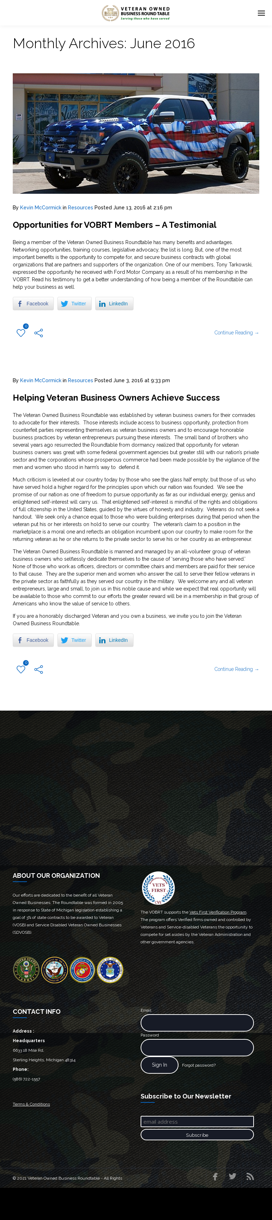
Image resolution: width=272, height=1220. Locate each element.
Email (146, 1042)
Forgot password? (199, 1097)
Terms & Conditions (31, 1136)
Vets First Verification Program (217, 944)
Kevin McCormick (40, 207)
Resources (80, 207)
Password (150, 1066)
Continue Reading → (237, 348)
